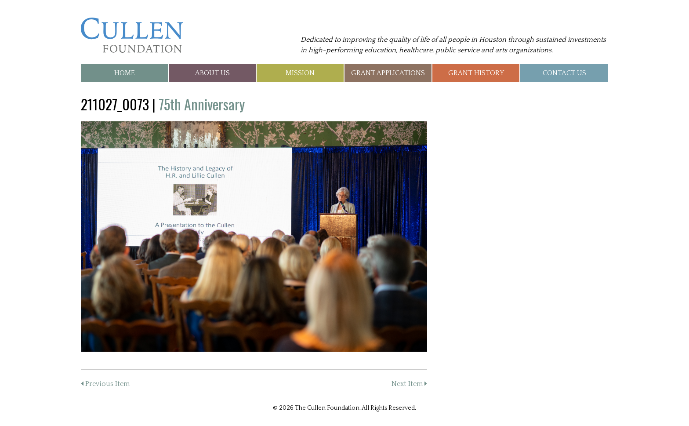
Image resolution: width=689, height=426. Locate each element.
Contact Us (564, 73)
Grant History (476, 73)
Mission (300, 73)
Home (124, 73)
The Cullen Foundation (132, 35)
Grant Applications (388, 73)
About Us (212, 73)
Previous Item (105, 384)
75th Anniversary (202, 104)
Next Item (409, 384)
